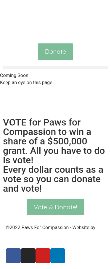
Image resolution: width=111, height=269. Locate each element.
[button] (55, 67)
